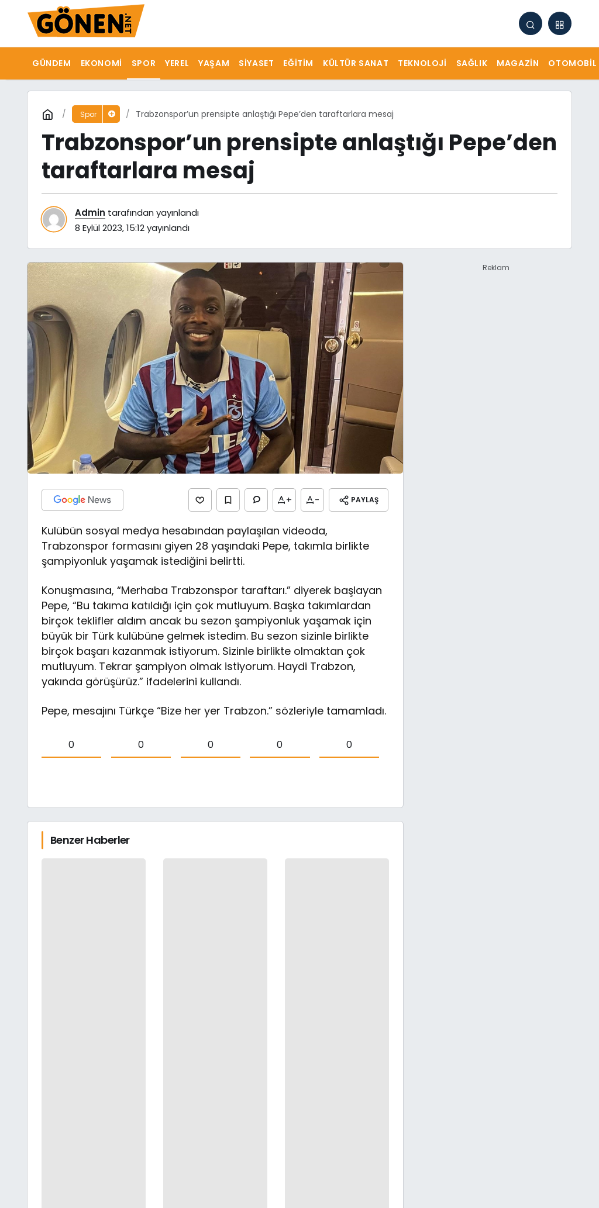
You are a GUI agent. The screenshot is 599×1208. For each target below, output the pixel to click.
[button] (560, 23)
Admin (90, 212)
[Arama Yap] (530, 23)
